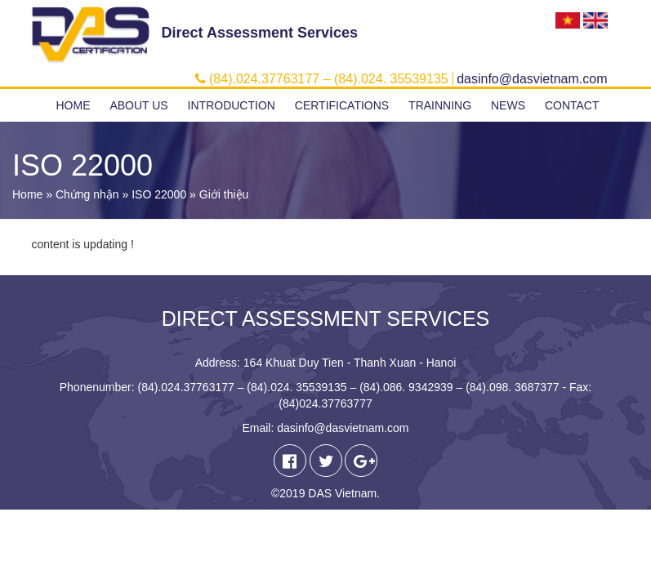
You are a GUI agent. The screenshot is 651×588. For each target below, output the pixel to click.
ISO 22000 (159, 194)
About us (138, 105)
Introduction (231, 105)
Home (73, 105)
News (508, 105)
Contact (572, 105)
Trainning (439, 105)
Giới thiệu (224, 194)
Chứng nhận (87, 194)
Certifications (342, 105)
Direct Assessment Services (260, 32)
